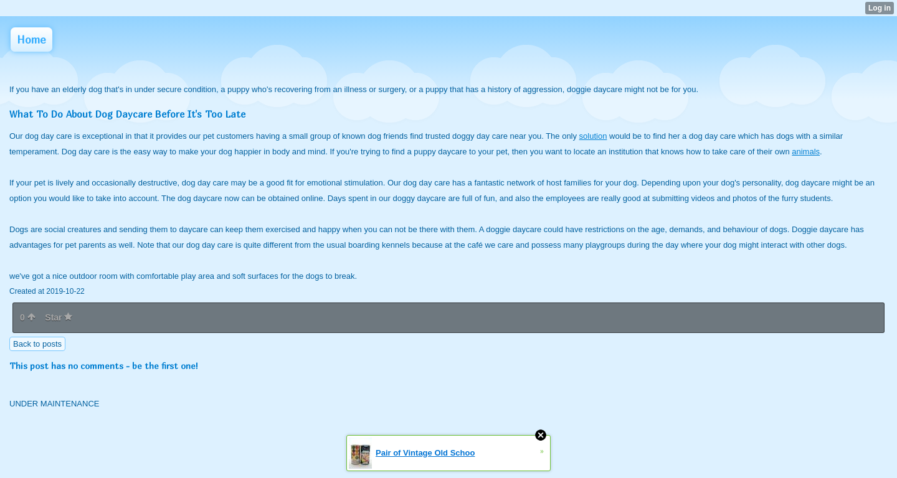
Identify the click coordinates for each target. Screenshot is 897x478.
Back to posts (37, 344)
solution (593, 136)
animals (806, 151)
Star (58, 317)
